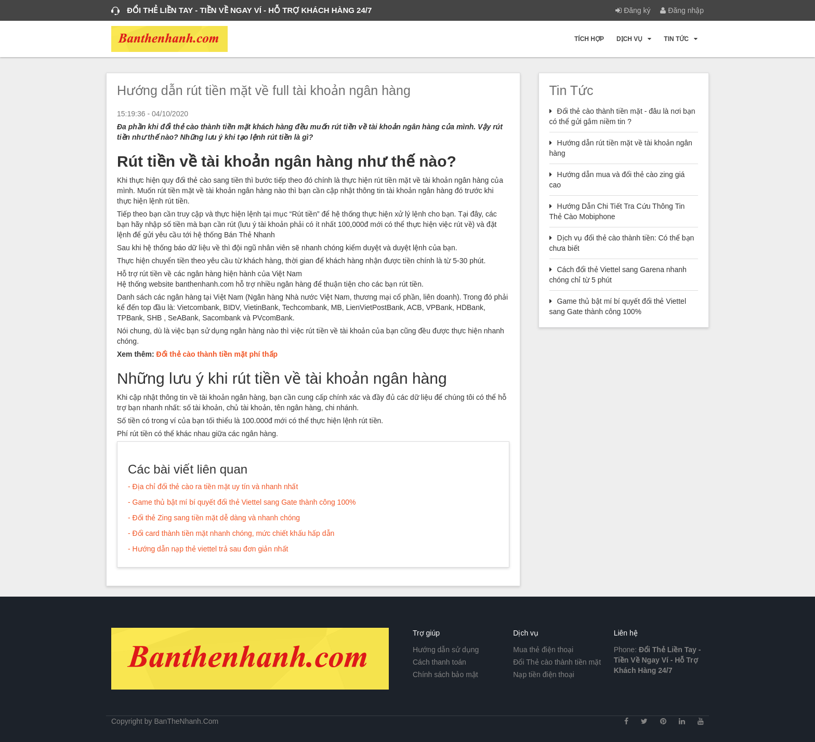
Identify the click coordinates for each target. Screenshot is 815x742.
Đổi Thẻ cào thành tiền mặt (557, 662)
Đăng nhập (682, 10)
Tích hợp (589, 39)
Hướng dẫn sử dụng (446, 649)
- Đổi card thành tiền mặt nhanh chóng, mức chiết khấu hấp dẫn (231, 533)
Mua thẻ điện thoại (543, 649)
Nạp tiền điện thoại (543, 674)
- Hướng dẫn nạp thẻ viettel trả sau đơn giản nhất (208, 549)
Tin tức (681, 39)
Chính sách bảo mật (445, 674)
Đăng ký (632, 10)
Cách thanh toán (439, 662)
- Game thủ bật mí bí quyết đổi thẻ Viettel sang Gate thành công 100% (242, 502)
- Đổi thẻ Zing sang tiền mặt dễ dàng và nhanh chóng (214, 518)
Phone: (657, 659)
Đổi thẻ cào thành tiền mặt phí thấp (217, 354)
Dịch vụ (633, 39)
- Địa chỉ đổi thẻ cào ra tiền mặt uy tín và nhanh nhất (213, 486)
